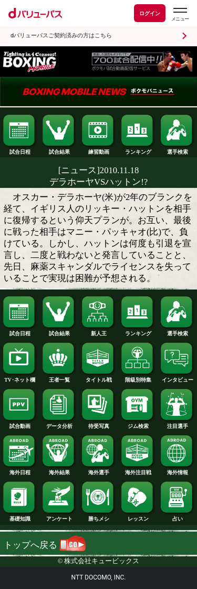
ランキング (137, 149)
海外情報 (177, 470)
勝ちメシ (98, 516)
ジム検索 (137, 423)
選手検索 (177, 149)
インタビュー (177, 377)
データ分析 (59, 423)
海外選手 (98, 470)
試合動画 (19, 423)
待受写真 (98, 423)
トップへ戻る (45, 545)
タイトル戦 (98, 377)
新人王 (98, 331)
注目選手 (177, 423)
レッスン (137, 516)
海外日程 (19, 470)
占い (177, 516)
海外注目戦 (137, 470)
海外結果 (59, 470)
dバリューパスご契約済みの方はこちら (61, 35)
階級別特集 (137, 377)
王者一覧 (59, 377)
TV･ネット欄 (19, 377)
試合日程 (19, 149)
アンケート (59, 516)
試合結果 (59, 149)
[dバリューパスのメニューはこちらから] (180, 14)
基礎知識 (19, 516)
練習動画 (98, 149)
